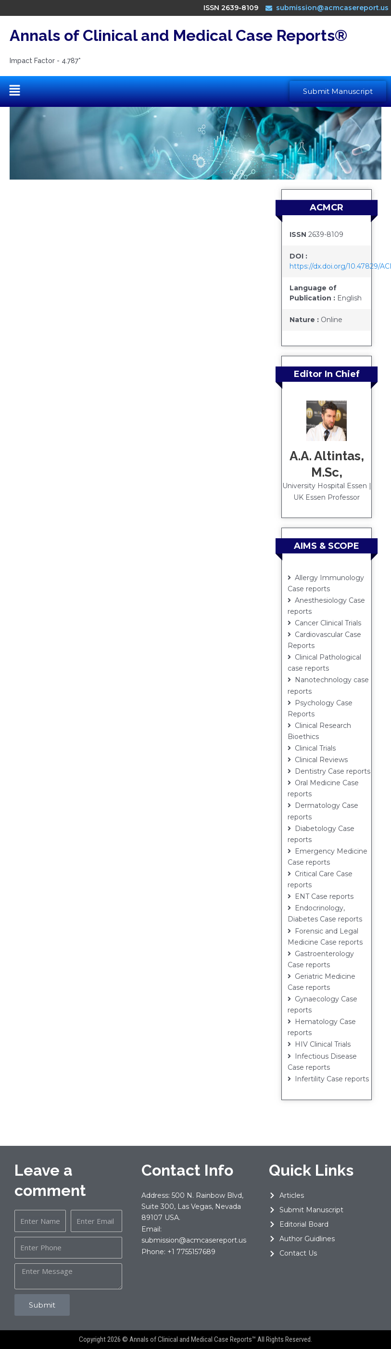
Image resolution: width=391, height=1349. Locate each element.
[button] (14, 91)
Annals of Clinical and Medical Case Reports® (178, 35)
